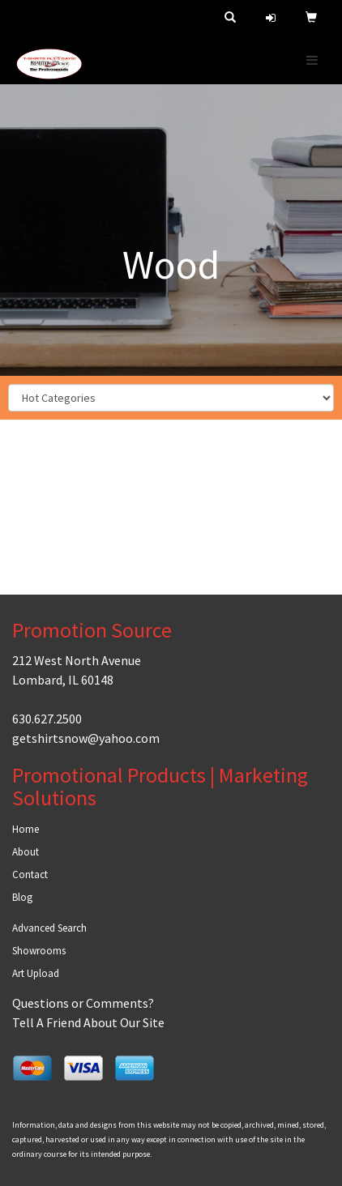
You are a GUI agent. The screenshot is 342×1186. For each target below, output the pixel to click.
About (25, 852)
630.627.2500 (47, 718)
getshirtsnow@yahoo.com (86, 738)
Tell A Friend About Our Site (88, 1022)
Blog (22, 897)
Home (25, 829)
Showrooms (39, 951)
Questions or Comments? (83, 1003)
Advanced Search (49, 928)
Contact (30, 874)
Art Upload (35, 973)
